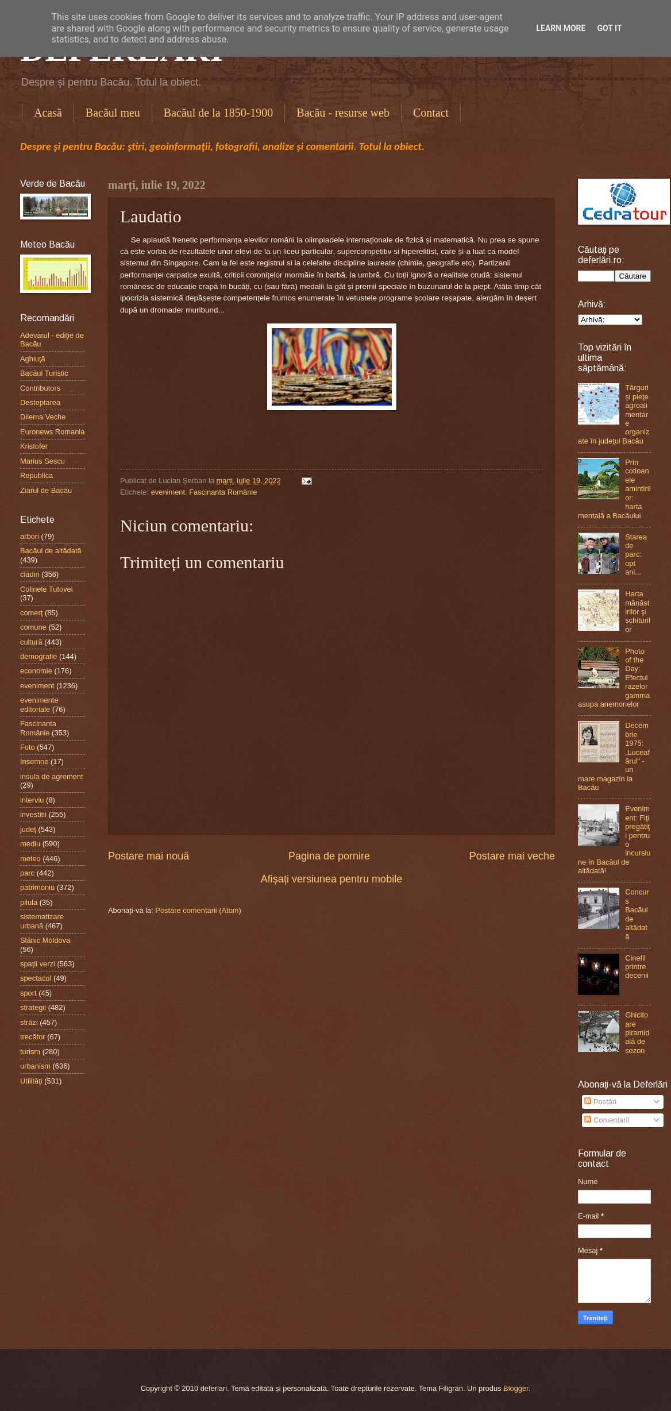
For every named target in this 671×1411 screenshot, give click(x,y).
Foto (27, 747)
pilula (28, 902)
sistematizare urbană (42, 921)
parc (27, 873)
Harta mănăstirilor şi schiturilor (637, 611)
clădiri (30, 574)
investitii (33, 814)
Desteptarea (40, 402)
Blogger (516, 1388)
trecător (32, 1036)
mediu (30, 843)
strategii (33, 1007)
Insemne (34, 761)
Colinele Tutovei (46, 589)
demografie (38, 656)
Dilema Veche (42, 416)
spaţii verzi (37, 963)
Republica (36, 475)
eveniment (168, 492)
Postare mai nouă (148, 856)
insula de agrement (51, 776)
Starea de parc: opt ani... (636, 555)
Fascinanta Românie (223, 492)
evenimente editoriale (39, 704)
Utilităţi (31, 1081)
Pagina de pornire (329, 856)
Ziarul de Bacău (46, 490)
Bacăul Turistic (44, 373)
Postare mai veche (512, 856)
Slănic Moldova (45, 940)
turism (30, 1051)
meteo (30, 858)
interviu (32, 800)
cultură (31, 642)
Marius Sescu (42, 461)
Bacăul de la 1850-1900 (218, 112)
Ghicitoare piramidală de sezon (637, 1033)
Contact (431, 112)
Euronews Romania (52, 431)
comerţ (31, 612)
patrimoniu (37, 887)
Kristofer (34, 446)
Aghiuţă (32, 358)
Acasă (48, 112)
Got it (609, 28)
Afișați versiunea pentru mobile (331, 879)
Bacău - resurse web (343, 112)
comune (33, 627)
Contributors (40, 388)
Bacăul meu (113, 112)
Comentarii (606, 1120)
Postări (600, 1101)
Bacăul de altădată (51, 550)
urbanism (35, 1066)
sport (28, 993)
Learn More (560, 28)
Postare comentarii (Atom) (198, 910)
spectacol (35, 978)
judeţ (28, 829)
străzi (29, 1022)
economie (36, 670)
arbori (29, 536)
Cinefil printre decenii (637, 967)
